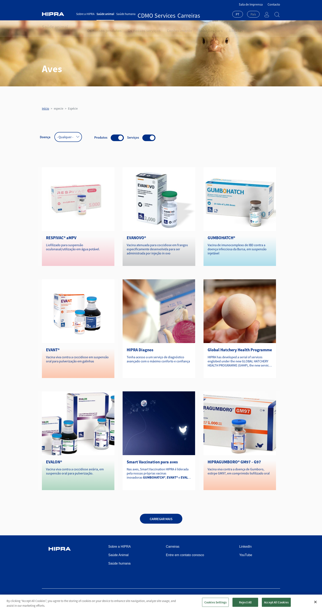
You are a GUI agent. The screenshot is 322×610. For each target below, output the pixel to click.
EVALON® (54, 461)
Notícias (212, 27)
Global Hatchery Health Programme (240, 349)
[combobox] (237, 14)
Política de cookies (239, 598)
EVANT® (53, 349)
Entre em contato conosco (185, 555)
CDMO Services (147, 14)
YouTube (245, 555)
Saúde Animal (118, 555)
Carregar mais (161, 519)
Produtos (100, 137)
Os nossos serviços (134, 27)
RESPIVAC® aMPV (61, 237)
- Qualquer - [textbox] (65, 137)
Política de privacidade (207, 598)
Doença (45, 137)
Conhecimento (164, 27)
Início (45, 108)
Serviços (133, 137)
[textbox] (253, 14)
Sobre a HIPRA (85, 14)
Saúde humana (126, 14)
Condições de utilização (172, 598)
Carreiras (164, 14)
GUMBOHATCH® (221, 237)
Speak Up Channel (267, 598)
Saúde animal (105, 14)
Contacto (274, 4)
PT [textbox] (237, 14)
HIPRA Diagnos (140, 349)
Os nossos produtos (101, 27)
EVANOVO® (136, 237)
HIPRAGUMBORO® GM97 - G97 (234, 461)
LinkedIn (245, 546)
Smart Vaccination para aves (152, 461)
